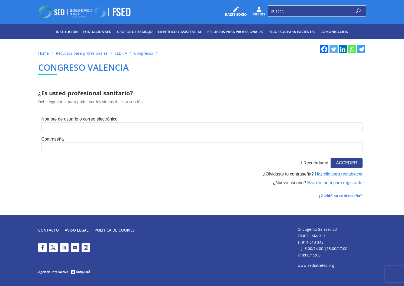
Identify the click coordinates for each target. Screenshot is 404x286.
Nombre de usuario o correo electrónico (79, 119)
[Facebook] (324, 49)
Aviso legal (77, 230)
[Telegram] (361, 49)
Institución (67, 31)
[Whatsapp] (352, 49)
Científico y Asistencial (180, 31)
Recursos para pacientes (292, 31)
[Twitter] (333, 49)
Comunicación (334, 31)
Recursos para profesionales (235, 31)
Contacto (48, 230)
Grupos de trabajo (135, 31)
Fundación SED (97, 31)
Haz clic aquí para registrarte (335, 182)
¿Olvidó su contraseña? (340, 195)
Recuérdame (315, 163)
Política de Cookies (115, 230)
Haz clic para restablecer (339, 174)
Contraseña (52, 139)
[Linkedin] (343, 49)
